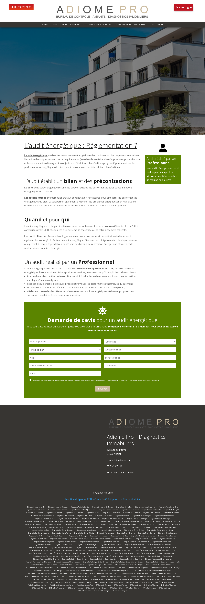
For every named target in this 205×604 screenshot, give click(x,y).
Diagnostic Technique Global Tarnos (72, 565)
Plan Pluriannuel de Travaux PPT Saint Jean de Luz (114, 571)
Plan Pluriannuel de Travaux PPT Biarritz (39, 568)
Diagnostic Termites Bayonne (101, 539)
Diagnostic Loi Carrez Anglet (94, 527)
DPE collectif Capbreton (169, 585)
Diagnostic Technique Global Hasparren (158, 559)
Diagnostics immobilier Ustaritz (121, 550)
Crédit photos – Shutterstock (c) (122, 499)
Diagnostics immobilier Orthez (135, 547)
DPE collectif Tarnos (84, 591)
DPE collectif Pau (135, 585)
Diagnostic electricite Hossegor (160, 519)
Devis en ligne (183, 7)
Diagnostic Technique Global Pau (43, 579)
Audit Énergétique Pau (85, 585)
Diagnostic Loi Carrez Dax (40, 530)
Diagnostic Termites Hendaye (66, 542)
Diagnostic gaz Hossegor (128, 524)
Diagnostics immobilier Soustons (74, 550)
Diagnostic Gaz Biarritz (33, 524)
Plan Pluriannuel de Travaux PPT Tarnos (73, 573)
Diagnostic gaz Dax (70, 524)
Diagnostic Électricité (122, 516)
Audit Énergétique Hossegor (146, 553)
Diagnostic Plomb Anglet (105, 533)
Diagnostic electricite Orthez (35, 521)
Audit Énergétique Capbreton (60, 553)
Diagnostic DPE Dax (92, 513)
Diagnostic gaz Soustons (37, 527)
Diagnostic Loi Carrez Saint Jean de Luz (160, 530)
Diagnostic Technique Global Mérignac (104, 579)
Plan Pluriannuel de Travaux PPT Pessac (107, 576)
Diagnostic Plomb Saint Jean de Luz (143, 536)
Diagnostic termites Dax (167, 539)
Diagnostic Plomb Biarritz (146, 533)
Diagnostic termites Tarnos (43, 545)
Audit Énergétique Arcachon (37, 585)
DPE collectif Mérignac (103, 585)
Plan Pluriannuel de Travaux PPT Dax (102, 568)
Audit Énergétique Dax (80, 553)
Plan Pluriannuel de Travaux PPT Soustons (42, 573)
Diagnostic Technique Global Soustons (44, 565)
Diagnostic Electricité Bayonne (164, 516)
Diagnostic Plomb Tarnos (38, 539)
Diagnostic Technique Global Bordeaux (139, 582)
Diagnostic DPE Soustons (65, 516)
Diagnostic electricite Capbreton (68, 519)
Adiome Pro (139, 25)
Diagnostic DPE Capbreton (74, 513)
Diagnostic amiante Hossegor (35, 510)
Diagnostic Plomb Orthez (119, 536)
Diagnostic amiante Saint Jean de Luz (82, 510)
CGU (89, 499)
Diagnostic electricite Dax (90, 519)
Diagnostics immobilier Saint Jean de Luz (163, 547)
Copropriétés (58, 25)
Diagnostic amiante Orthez (57, 510)
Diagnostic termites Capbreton (146, 539)
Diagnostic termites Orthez (111, 542)
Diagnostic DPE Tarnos (84, 516)
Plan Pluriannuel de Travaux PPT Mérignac (138, 576)
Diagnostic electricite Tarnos (110, 521)
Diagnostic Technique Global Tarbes (168, 576)
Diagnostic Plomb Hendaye (78, 536)
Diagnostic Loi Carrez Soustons (38, 533)
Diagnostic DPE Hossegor (151, 513)
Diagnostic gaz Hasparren (88, 524)
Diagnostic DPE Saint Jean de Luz (42, 516)
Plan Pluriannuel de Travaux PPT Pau (164, 573)
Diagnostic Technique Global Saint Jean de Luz (127, 562)
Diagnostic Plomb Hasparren (55, 536)
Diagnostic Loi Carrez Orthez (134, 530)
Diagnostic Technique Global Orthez (95, 562)
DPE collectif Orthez (151, 585)
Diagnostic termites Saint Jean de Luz (136, 542)
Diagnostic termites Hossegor (89, 542)
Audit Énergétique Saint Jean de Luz (45, 556)
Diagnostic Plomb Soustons (167, 536)
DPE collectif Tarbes (120, 585)
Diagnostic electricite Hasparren (112, 519)
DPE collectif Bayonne (166, 588)
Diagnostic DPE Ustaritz (103, 516)
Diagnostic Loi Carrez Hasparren (63, 530)
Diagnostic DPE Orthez (171, 513)
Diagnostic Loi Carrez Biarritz (141, 527)
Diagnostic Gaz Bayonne (171, 521)
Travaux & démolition (98, 25)
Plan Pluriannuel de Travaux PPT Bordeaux (108, 582)
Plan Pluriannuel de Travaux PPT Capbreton (71, 568)
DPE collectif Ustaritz (39, 588)
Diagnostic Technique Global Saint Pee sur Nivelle (163, 562)
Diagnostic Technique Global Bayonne (46, 559)
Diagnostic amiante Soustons (108, 510)
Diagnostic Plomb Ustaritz (58, 539)
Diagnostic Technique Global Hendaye (38, 562)
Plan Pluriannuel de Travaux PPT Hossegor (48, 571)
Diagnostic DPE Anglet (171, 510)
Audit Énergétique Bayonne (165, 550)
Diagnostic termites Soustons (161, 542)
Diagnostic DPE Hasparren (111, 513)
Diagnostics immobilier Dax (38, 547)
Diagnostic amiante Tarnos (130, 510)
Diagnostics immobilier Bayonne (110, 545)
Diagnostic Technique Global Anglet (160, 556)
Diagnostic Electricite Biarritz (45, 519)
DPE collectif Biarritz (132, 588)
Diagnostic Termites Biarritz (123, 539)
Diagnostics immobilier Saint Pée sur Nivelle (45, 550)
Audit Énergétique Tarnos (114, 556)
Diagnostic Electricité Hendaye (137, 519)
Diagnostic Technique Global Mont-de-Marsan (72, 579)
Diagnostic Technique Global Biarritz (74, 559)
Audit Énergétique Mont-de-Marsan (62, 585)
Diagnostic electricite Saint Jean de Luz (61, 521)
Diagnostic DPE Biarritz (54, 513)
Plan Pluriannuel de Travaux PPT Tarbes (135, 573)
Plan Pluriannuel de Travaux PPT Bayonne (160, 565)
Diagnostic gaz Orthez (147, 524)
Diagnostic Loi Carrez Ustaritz (84, 533)
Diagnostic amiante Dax (124, 507)
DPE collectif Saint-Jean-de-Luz (96, 588)
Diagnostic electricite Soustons (87, 521)
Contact (98, 499)
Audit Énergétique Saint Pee (70, 556)
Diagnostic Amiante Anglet (36, 507)
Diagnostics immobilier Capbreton (159, 545)
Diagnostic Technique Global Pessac (132, 579)
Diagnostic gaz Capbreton (52, 524)
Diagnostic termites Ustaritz (64, 545)
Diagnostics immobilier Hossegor (111, 547)
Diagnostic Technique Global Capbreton (103, 559)
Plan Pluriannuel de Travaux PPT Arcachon (76, 576)
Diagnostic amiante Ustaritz (151, 510)
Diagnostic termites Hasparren (44, 542)
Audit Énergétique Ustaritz (135, 556)
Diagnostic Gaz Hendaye (109, 524)
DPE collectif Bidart (116, 588)
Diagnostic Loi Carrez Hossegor (110, 530)
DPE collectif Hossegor (101, 591)
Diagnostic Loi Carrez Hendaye (87, 530)
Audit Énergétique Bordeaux (164, 582)
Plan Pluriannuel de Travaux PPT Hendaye (165, 568)
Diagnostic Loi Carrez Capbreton (165, 527)
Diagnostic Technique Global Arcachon (160, 579)
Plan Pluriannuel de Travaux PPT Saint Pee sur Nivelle (152, 571)
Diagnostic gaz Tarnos (56, 527)
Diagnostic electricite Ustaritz (132, 521)
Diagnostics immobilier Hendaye (86, 547)
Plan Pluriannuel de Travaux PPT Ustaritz (104, 573)
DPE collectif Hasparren (57, 588)
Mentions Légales (75, 499)
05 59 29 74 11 (23, 7)
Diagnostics (76, 25)
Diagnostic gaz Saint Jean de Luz (169, 524)
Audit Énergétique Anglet (144, 550)
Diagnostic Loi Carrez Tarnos (61, 533)
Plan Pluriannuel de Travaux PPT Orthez (79, 571)
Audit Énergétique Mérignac (60, 582)
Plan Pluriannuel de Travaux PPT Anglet (128, 565)
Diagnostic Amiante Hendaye (168, 507)
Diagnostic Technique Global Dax (131, 559)
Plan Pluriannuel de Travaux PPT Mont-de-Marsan (42, 576)
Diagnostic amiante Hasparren (145, 507)
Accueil (45, 25)
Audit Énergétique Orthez (167, 553)
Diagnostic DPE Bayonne (34, 513)
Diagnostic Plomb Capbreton (167, 533)
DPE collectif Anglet (149, 588)
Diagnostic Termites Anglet (79, 539)
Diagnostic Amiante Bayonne (57, 507)
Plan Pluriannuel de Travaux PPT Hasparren (133, 568)
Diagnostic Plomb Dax (36, 536)
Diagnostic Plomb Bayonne (126, 533)
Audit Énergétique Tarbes (81, 582)
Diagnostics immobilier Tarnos (98, 550)
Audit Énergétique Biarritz (38, 553)
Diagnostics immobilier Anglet (87, 545)
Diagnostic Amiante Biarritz (80, 507)
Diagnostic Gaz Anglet (152, 521)
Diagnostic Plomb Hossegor (99, 536)
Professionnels (121, 25)
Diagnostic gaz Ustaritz (74, 527)
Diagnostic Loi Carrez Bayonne (117, 527)
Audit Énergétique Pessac (39, 582)
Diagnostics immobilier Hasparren (61, 547)
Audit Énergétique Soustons (93, 556)
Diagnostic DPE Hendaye (131, 513)
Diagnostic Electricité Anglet (141, 516)
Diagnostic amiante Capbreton (102, 507)
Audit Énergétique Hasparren (101, 553)
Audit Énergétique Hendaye (124, 553)
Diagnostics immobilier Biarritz (135, 545)
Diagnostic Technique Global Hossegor (67, 562)
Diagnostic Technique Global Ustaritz (99, 565)
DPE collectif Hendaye (75, 588)
